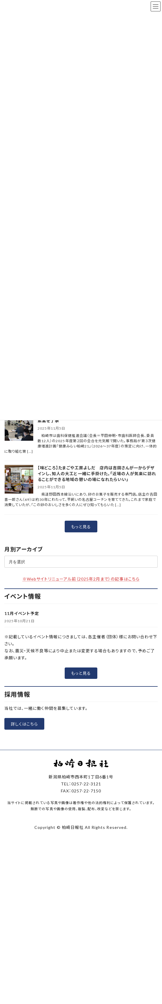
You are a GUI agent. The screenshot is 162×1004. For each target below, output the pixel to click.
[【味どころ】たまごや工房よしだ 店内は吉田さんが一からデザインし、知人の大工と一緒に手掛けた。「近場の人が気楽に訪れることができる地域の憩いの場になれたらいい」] (19, 480)
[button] (81, 526)
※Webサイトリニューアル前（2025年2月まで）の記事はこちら (81, 578)
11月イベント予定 (21, 613)
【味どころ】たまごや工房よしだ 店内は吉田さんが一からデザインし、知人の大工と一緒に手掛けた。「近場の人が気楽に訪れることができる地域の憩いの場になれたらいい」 (97, 473)
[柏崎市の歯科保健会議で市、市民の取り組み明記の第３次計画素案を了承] (19, 427)
